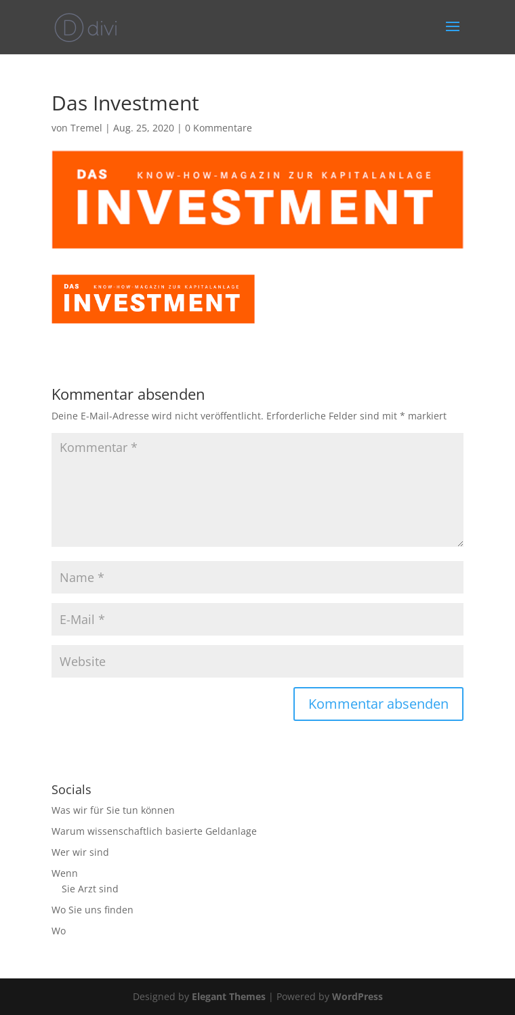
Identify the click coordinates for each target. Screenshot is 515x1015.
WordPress (357, 996)
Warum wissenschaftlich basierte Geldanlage (154, 831)
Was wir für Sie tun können (113, 810)
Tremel (86, 127)
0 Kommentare (218, 127)
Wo (59, 930)
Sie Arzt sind (90, 888)
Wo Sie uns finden (92, 909)
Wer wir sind (80, 852)
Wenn (65, 873)
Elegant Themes (229, 996)
